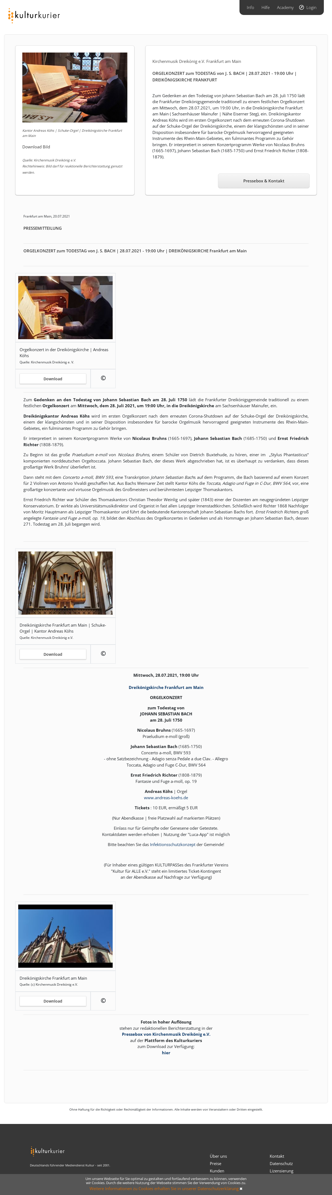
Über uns (218, 1156)
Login (311, 7)
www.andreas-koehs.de (166, 797)
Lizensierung (281, 1170)
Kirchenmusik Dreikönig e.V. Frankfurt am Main (196, 61)
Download (53, 378)
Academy (285, 7)
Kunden (217, 1170)
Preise (215, 1163)
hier (166, 1052)
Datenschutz (281, 1163)
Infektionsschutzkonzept (172, 844)
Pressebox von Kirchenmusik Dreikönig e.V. (166, 1034)
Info (250, 7)
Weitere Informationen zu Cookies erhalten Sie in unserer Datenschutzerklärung (164, 1188)
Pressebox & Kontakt (263, 180)
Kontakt (277, 1156)
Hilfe (266, 7)
